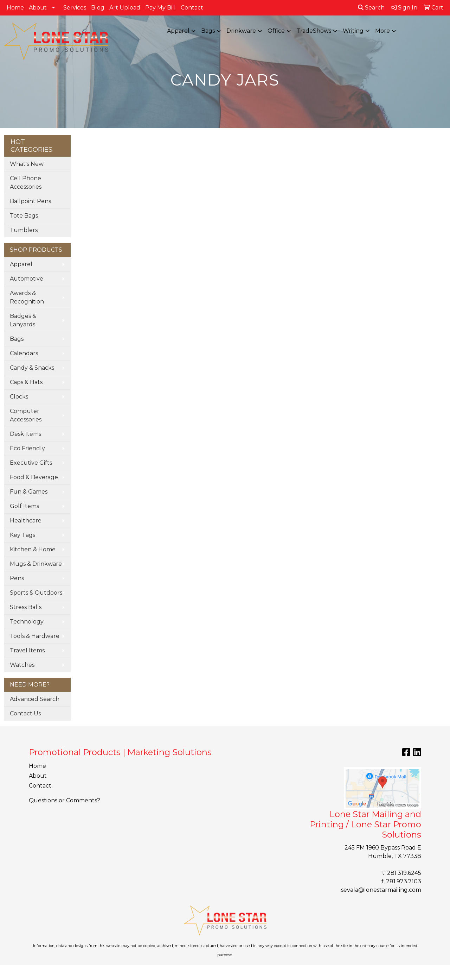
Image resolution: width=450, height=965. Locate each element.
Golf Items (24, 506)
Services (74, 7)
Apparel (178, 30)
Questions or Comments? (64, 800)
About (38, 7)
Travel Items (27, 650)
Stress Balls (25, 607)
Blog (97, 7)
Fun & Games (28, 491)
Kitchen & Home (33, 549)
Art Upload (124, 7)
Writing (353, 30)
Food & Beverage (34, 477)
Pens (17, 578)
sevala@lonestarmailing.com (381, 889)
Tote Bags (24, 215)
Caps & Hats (26, 382)
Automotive (26, 278)
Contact (192, 7)
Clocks (19, 396)
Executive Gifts (31, 462)
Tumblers (24, 230)
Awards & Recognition (27, 297)
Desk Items (25, 434)
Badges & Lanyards (23, 320)
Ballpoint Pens (30, 201)
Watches (22, 665)
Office (276, 30)
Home (15, 7)
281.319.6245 (404, 873)
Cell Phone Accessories (25, 182)
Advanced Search (34, 699)
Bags (208, 30)
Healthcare (25, 520)
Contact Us (25, 713)
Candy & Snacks (32, 367)
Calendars (24, 353)
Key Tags (22, 535)
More (382, 30)
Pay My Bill (160, 7)
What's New (27, 164)
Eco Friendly (27, 448)
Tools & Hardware (34, 636)
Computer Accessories (25, 415)
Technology (27, 621)
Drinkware (241, 30)
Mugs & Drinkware (36, 563)
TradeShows (313, 30)
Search (371, 7)
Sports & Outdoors (36, 592)
